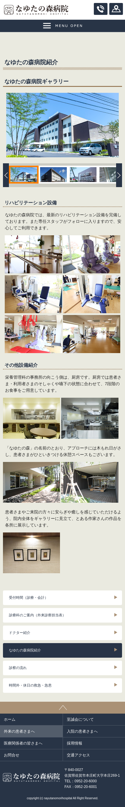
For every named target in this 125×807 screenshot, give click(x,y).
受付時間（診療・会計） (28, 598)
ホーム (9, 719)
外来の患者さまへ (19, 731)
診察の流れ (18, 668)
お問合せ (11, 755)
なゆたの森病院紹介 (25, 650)
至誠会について (80, 719)
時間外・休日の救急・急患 (30, 685)
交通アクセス (78, 755)
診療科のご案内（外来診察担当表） (37, 615)
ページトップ (62, 708)
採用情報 (74, 743)
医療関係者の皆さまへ (23, 743)
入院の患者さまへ (82, 731)
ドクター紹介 (19, 633)
